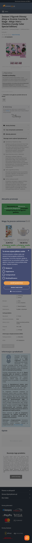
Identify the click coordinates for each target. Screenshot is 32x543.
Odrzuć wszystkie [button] (16, 287)
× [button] (28, 250)
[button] (16, 291)
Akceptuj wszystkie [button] (16, 283)
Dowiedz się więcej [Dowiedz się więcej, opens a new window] (12, 264)
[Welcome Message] (26, 537)
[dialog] (16, 271)
